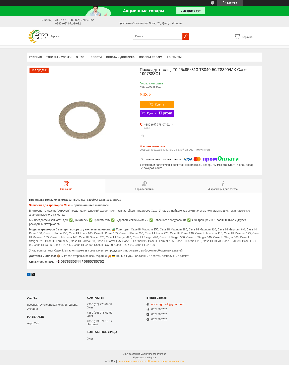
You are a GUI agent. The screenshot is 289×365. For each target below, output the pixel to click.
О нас (80, 57)
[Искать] (185, 36)
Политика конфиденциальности (166, 361)
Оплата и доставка (120, 57)
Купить (159, 104)
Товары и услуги (58, 57)
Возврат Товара (151, 57)
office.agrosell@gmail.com (167, 304)
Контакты (174, 57)
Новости (95, 57)
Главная (35, 57)
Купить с (159, 113)
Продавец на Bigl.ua (144, 357)
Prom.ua (161, 354)
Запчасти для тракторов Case (49, 205)
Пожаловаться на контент (131, 361)
